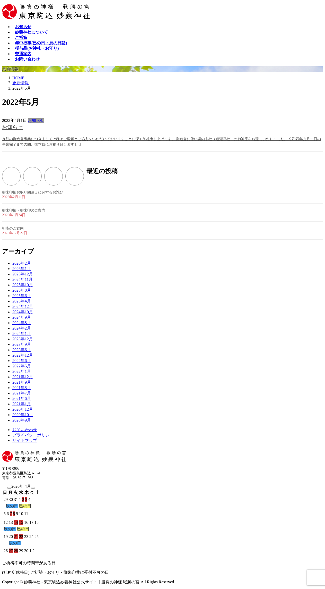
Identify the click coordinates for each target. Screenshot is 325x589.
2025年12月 (22, 274)
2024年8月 (21, 323)
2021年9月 (21, 382)
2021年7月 (21, 393)
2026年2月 (21, 263)
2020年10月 (22, 415)
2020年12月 (22, 409)
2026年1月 (21, 268)
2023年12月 (22, 339)
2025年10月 (22, 285)
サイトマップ (24, 440)
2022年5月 (21, 366)
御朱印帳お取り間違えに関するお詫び (32, 192)
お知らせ (36, 120)
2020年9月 (21, 420)
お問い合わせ (24, 429)
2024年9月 (21, 317)
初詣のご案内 (13, 228)
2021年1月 (21, 404)
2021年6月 (21, 398)
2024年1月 (21, 333)
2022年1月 (21, 371)
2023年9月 (21, 344)
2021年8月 (21, 387)
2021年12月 (22, 377)
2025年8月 (21, 290)
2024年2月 (21, 328)
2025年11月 (22, 279)
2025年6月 (21, 295)
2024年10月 (22, 312)
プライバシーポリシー (33, 435)
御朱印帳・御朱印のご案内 (23, 210)
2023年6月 (21, 350)
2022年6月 (21, 360)
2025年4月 (21, 301)
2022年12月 (22, 355)
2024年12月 (22, 306)
